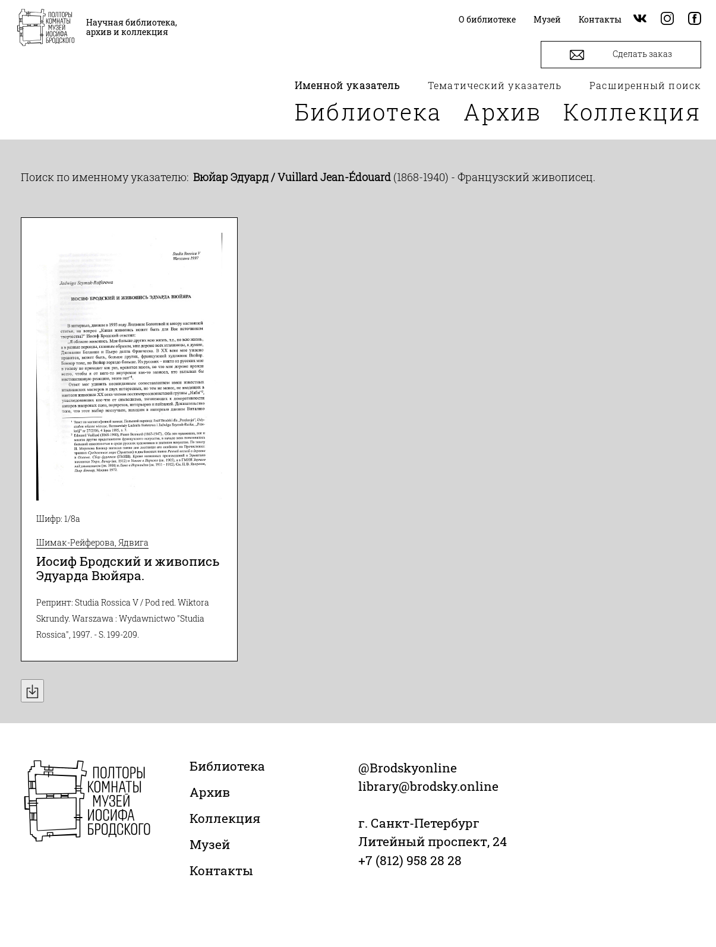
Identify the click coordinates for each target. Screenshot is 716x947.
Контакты (221, 870)
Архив (502, 111)
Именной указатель (347, 85)
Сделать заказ (621, 54)
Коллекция (632, 111)
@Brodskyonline (407, 767)
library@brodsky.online (428, 786)
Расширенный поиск (645, 85)
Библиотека (368, 111)
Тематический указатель (495, 85)
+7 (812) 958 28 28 (410, 860)
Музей (210, 844)
